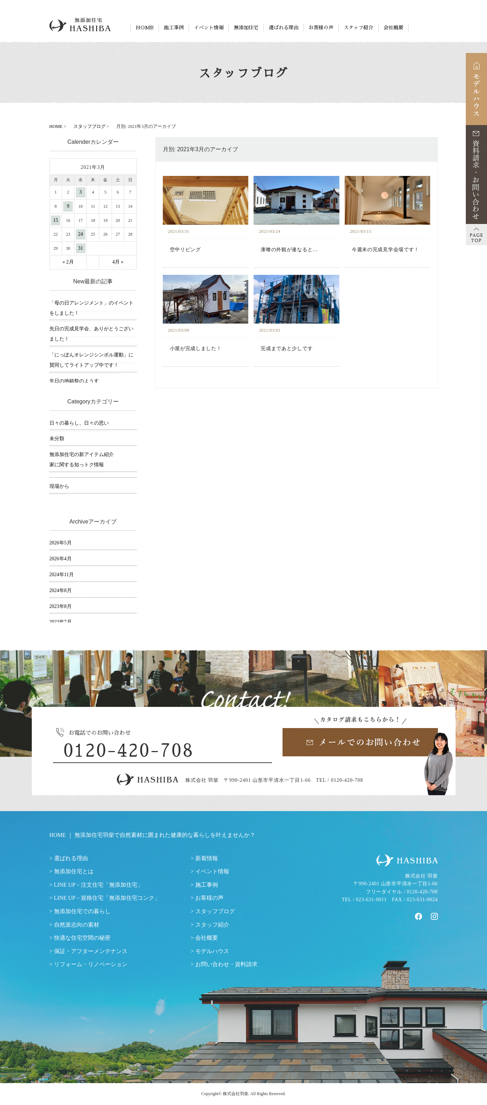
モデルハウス (212, 951)
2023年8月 (60, 606)
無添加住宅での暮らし (82, 911)
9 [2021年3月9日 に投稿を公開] (68, 206)
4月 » (118, 262)
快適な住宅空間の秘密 (82, 938)
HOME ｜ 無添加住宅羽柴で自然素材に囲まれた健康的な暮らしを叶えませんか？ (152, 835)
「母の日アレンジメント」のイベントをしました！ (91, 308)
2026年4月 (60, 558)
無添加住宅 (246, 27)
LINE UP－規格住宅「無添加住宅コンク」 (107, 898)
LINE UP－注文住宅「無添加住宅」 (98, 885)
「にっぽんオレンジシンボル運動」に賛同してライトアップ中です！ (91, 360)
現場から (59, 486)
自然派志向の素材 (76, 925)
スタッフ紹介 (358, 27)
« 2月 (68, 262)
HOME (145, 27)
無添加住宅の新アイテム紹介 (81, 454)
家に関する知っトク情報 (76, 464)
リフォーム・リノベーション (90, 964)
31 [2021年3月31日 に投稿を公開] (80, 248)
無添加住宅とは (74, 871)
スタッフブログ (215, 911)
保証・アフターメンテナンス (90, 951)
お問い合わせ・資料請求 (226, 964)
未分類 (56, 438)
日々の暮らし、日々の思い (79, 423)
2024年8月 (60, 590)
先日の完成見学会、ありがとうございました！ (91, 334)
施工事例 (174, 27)
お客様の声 (321, 27)
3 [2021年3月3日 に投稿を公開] (80, 192)
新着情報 (206, 858)
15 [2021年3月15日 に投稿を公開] (55, 220)
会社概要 (393, 27)
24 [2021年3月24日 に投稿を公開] (80, 234)
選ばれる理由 (283, 27)
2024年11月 (61, 574)
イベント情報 (209, 27)
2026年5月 (60, 542)
